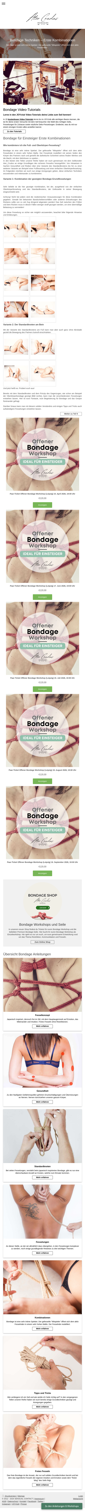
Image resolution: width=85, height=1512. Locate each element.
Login (80, 1496)
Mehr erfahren (42, 1026)
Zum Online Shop (42, 942)
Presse (24, 1504)
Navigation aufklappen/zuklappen (42, 3)
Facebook (32, 1501)
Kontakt (23, 1501)
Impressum (39, 1499)
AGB (4, 1501)
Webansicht (78, 1499)
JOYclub (15, 1504)
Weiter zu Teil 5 (71, 414)
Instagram (6, 1504)
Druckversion (9, 1496)
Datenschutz (13, 1501)
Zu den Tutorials (14, 131)
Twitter (40, 1501)
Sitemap (21, 1496)
